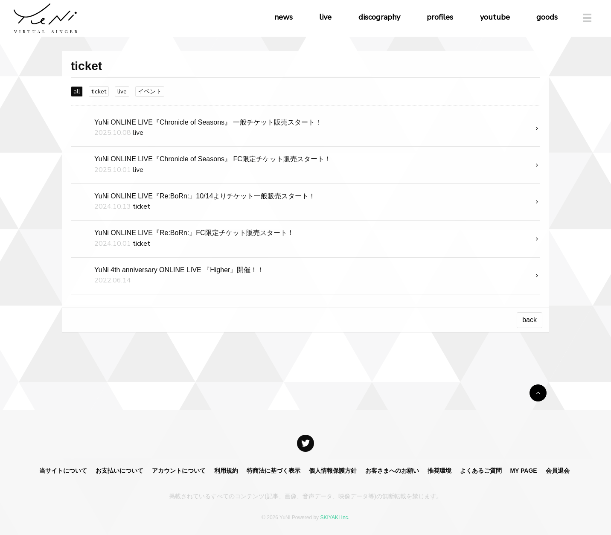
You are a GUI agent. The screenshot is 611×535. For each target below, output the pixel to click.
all (76, 91)
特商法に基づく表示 (273, 470)
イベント (150, 91)
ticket (98, 91)
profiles (440, 17)
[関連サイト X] (305, 443)
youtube (495, 17)
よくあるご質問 (481, 470)
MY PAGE (523, 470)
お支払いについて (119, 470)
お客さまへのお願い (392, 470)
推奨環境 (439, 470)
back (529, 319)
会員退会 (558, 470)
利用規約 (226, 470)
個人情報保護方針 (333, 470)
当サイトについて (63, 470)
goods (547, 17)
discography (379, 17)
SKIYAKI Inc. (334, 517)
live (325, 17)
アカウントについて (179, 470)
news (283, 17)
